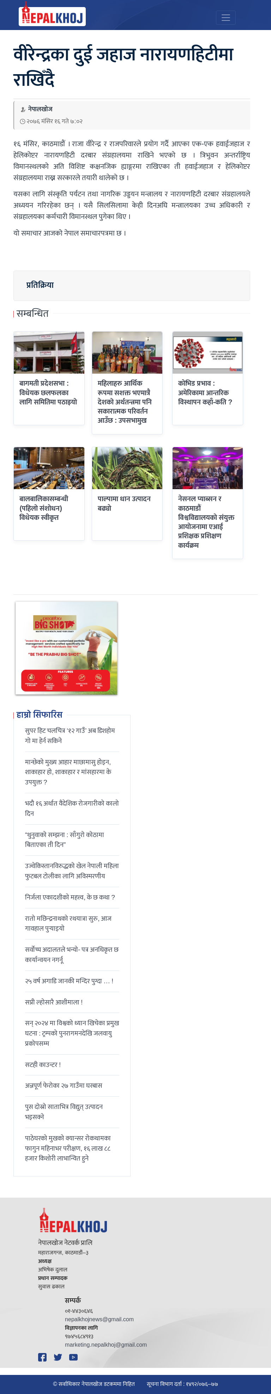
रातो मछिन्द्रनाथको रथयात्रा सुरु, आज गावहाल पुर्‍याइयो (68, 924)
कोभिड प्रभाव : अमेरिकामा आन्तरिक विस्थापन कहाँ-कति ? (205, 393)
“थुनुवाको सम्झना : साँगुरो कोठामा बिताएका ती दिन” (64, 840)
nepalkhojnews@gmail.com (99, 1319)
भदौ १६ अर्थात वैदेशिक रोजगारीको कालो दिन (72, 808)
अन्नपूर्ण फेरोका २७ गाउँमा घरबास (63, 1085)
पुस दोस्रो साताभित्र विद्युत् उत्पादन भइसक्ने (64, 1112)
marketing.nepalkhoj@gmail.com (106, 1345)
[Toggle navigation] (226, 18)
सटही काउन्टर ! (43, 1064)
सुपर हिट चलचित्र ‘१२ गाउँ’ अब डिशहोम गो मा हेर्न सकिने (70, 736)
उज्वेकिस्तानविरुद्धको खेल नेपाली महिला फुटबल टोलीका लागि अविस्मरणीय (72, 871)
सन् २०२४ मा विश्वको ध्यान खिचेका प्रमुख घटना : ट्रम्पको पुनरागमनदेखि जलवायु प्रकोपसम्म (72, 1033)
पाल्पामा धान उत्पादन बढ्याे (124, 503)
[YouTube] (74, 1357)
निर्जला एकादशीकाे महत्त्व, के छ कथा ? (70, 897)
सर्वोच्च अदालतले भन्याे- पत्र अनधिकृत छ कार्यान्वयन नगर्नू (72, 955)
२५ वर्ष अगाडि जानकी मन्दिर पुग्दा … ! (69, 981)
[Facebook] (43, 1357)
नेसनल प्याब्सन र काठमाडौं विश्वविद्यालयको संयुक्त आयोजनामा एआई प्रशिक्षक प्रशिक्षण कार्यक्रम (206, 522)
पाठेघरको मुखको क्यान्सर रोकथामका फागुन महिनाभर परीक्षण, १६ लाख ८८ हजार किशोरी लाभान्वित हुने (68, 1148)
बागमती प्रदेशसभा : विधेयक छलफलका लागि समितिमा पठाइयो (48, 393)
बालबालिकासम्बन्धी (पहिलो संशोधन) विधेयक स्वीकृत (43, 508)
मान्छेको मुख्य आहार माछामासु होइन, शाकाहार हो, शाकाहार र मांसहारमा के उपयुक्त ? (68, 772)
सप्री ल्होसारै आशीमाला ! (54, 1002)
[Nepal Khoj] (52, 16)
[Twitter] (59, 1357)
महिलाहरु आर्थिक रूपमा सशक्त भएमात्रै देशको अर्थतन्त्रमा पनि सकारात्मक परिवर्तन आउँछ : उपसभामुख (125, 402)
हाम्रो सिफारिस (39, 715)
